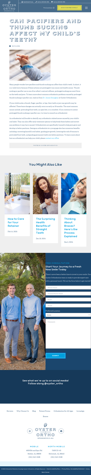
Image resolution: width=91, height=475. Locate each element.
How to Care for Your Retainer (16, 222)
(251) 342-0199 (56, 457)
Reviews (10, 411)
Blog (34, 411)
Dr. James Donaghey (50, 97)
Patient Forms (44, 411)
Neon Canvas (45, 472)
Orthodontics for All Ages (63, 411)
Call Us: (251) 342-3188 (42, 2)
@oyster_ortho (53, 383)
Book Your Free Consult (69, 7)
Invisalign (80, 411)
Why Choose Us (23, 411)
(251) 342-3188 (34, 457)
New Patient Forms (27, 2)
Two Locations (48, 8)
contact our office (52, 138)
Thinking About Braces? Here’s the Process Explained (71, 227)
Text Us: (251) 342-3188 (58, 2)
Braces (45, 416)
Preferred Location (53, 311)
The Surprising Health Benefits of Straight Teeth (45, 226)
